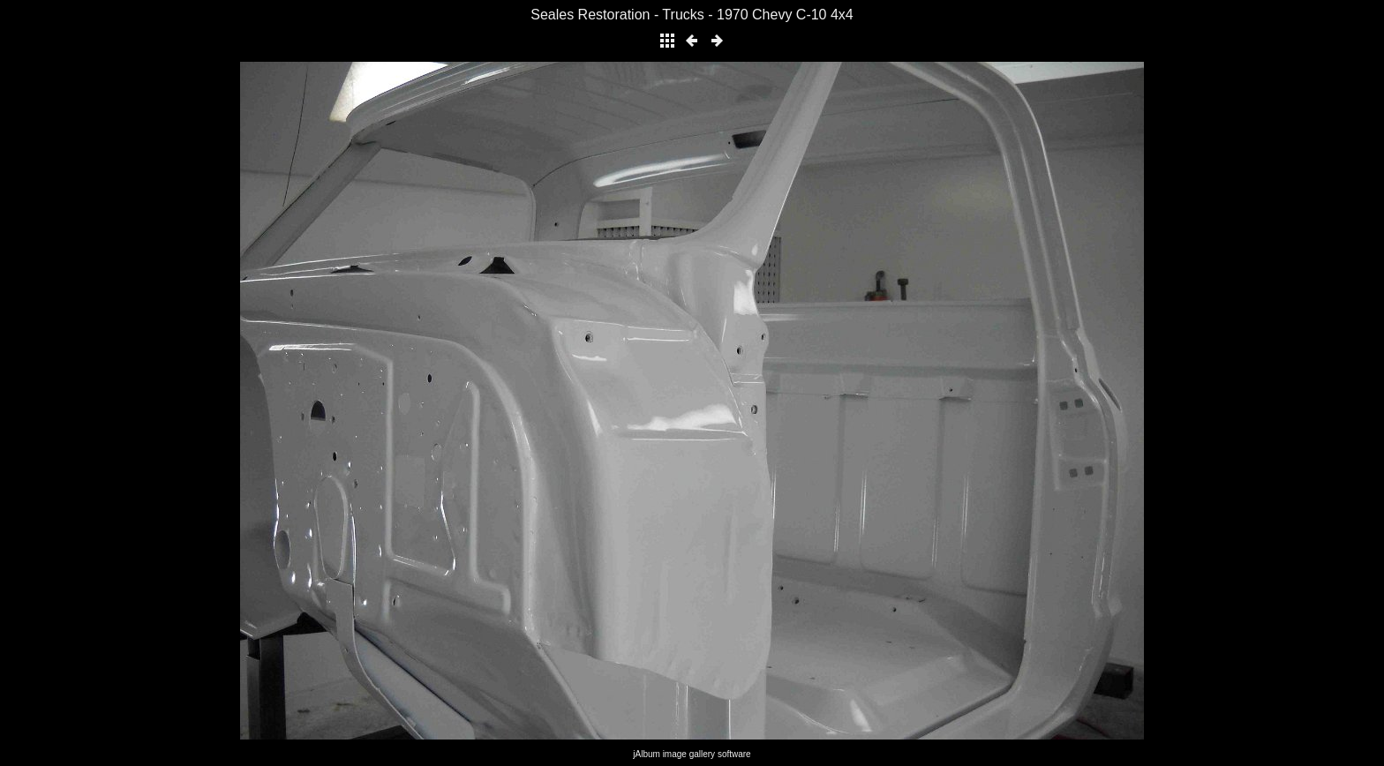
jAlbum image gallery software (691, 754)
